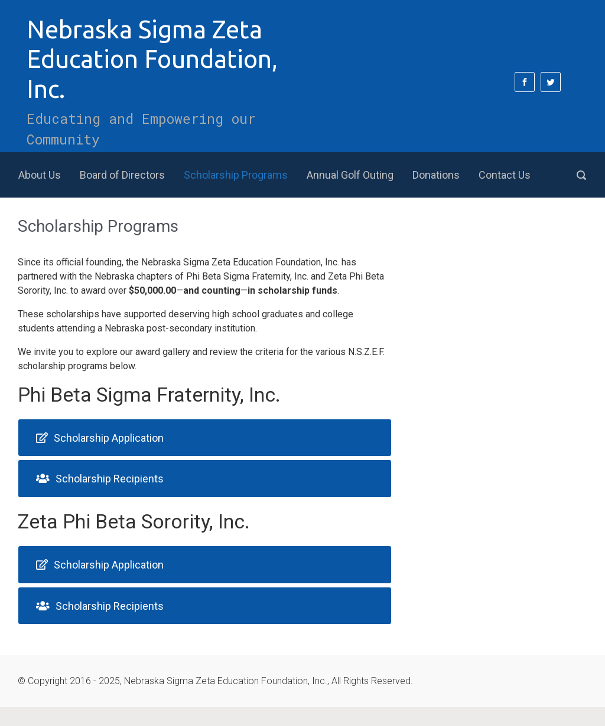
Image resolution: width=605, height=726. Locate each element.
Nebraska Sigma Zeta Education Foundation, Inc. (152, 59)
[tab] (204, 437)
